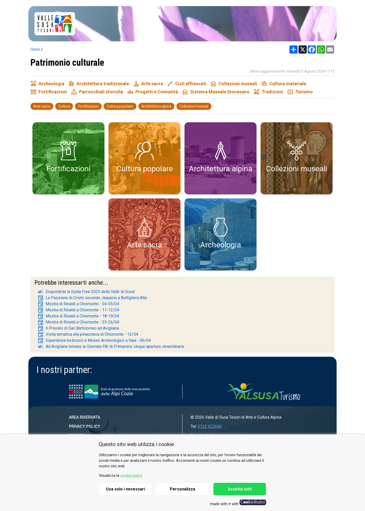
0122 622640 (210, 426)
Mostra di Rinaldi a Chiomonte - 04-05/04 (78, 304)
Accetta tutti (240, 489)
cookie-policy (131, 475)
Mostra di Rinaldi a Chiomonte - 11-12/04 (78, 310)
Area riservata (84, 417)
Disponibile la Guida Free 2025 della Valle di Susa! (86, 292)
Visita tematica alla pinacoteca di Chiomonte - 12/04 (88, 334)
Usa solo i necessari (125, 489)
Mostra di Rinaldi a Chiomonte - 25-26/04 (78, 322)
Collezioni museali (193, 106)
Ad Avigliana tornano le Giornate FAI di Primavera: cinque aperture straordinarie (111, 347)
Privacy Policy (84, 426)
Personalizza (182, 489)
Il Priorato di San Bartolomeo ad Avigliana (78, 328)
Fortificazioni (88, 106)
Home (35, 49)
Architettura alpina (156, 106)
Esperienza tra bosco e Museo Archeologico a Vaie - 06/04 (94, 340)
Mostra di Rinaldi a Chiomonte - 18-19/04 (78, 316)
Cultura (64, 106)
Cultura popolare (120, 106)
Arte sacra (41, 106)
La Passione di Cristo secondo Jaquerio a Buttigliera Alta (92, 298)
